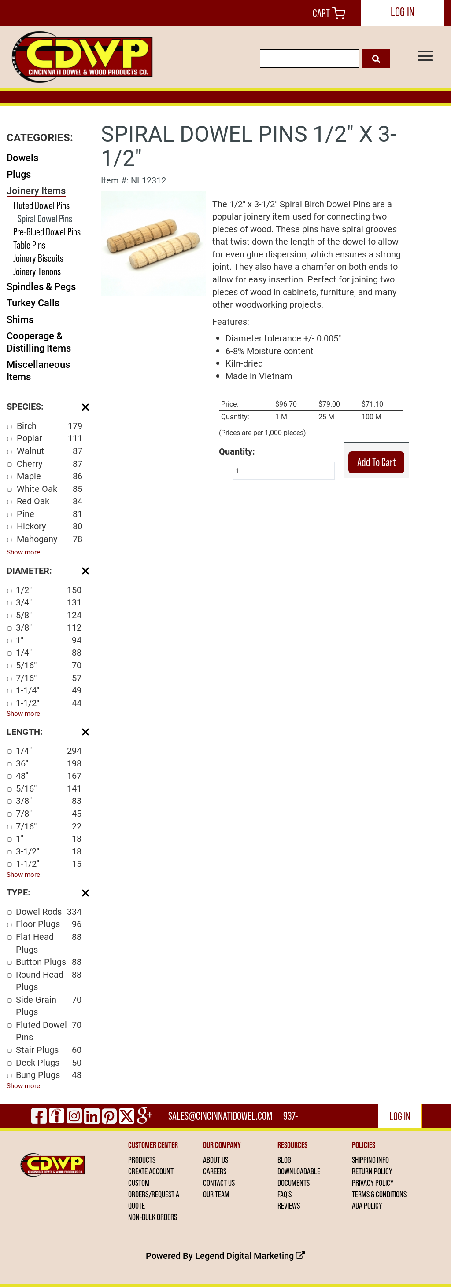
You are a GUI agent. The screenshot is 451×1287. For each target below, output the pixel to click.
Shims (20, 319)
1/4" (48, 652)
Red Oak (49, 501)
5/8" (48, 615)
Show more (23, 551)
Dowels (22, 157)
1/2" (48, 589)
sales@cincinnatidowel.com (220, 1116)
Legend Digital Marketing (250, 1255)
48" (48, 775)
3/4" (48, 602)
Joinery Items (36, 190)
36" (48, 763)
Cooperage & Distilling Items (39, 341)
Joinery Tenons (37, 271)
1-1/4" (48, 690)
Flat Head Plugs (48, 942)
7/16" (48, 677)
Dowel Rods (48, 911)
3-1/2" (48, 851)
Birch (49, 425)
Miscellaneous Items (38, 370)
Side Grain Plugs (48, 1005)
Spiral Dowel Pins (45, 218)
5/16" (48, 665)
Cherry (49, 463)
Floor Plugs (48, 923)
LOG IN (402, 12)
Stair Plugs (48, 1049)
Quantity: (237, 451)
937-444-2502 (291, 1119)
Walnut (49, 450)
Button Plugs (48, 961)
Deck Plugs (48, 1062)
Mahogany (49, 538)
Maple (49, 475)
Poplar (49, 438)
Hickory (49, 526)
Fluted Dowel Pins (41, 205)
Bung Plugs (48, 1074)
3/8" (48, 627)
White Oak (49, 488)
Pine (49, 513)
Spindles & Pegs (41, 286)
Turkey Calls (33, 302)
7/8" (48, 813)
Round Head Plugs (48, 980)
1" (48, 640)
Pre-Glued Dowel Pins (47, 232)
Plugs (19, 174)
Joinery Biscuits (38, 258)
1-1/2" (48, 703)
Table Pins (29, 245)
